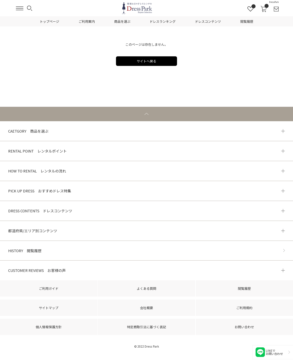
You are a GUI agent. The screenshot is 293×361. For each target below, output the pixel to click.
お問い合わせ (244, 326)
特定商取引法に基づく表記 (146, 326)
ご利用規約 (244, 307)
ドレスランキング (163, 21)
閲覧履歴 (246, 21)
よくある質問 (146, 288)
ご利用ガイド (48, 288)
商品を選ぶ (122, 21)
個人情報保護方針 (49, 326)
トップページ (49, 21)
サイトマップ (48, 307)
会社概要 (146, 307)
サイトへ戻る (146, 61)
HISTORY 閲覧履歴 (25, 250)
